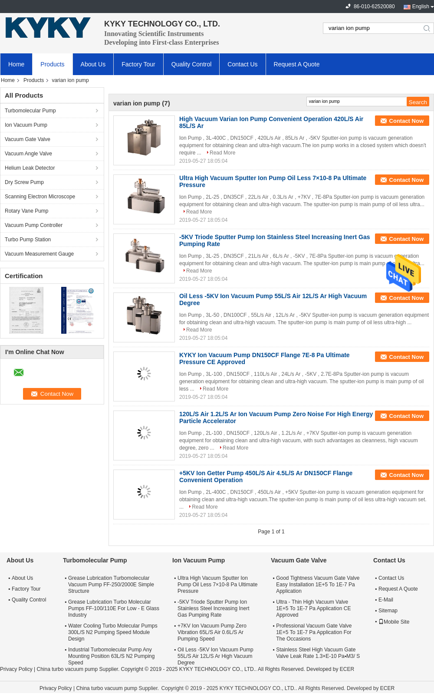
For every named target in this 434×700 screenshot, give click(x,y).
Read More (222, 153)
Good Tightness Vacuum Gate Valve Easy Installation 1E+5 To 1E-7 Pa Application (317, 584)
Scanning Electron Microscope (40, 197)
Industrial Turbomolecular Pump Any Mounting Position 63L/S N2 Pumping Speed (111, 656)
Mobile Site (393, 622)
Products (52, 64)
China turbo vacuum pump (67, 669)
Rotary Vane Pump (27, 211)
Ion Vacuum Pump (26, 125)
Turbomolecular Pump (30, 111)
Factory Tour (138, 64)
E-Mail (385, 600)
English (420, 6)
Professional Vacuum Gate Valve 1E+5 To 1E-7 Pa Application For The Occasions (314, 632)
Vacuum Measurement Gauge (39, 254)
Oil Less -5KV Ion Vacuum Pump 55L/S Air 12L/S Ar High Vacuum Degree (215, 656)
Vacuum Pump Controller (33, 225)
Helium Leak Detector (30, 168)
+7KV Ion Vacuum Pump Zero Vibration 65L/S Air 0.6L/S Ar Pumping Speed (212, 632)
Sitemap (388, 611)
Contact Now (406, 121)
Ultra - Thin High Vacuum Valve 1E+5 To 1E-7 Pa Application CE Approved (313, 608)
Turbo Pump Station (28, 240)
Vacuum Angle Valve (28, 154)
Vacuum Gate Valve (27, 139)
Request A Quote (297, 64)
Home (16, 64)
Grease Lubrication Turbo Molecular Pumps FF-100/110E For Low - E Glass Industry (113, 608)
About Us (93, 64)
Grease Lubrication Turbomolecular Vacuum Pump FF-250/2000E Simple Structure (111, 584)
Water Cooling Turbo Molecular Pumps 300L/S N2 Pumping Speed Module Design (113, 632)
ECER (347, 669)
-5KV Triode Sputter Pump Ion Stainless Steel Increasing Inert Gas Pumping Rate (213, 608)
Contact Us (242, 64)
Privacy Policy (16, 669)
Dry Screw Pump (24, 182)
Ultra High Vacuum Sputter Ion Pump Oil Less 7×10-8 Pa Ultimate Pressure (217, 584)
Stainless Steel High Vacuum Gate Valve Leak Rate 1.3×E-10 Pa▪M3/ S (318, 653)
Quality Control (191, 64)
